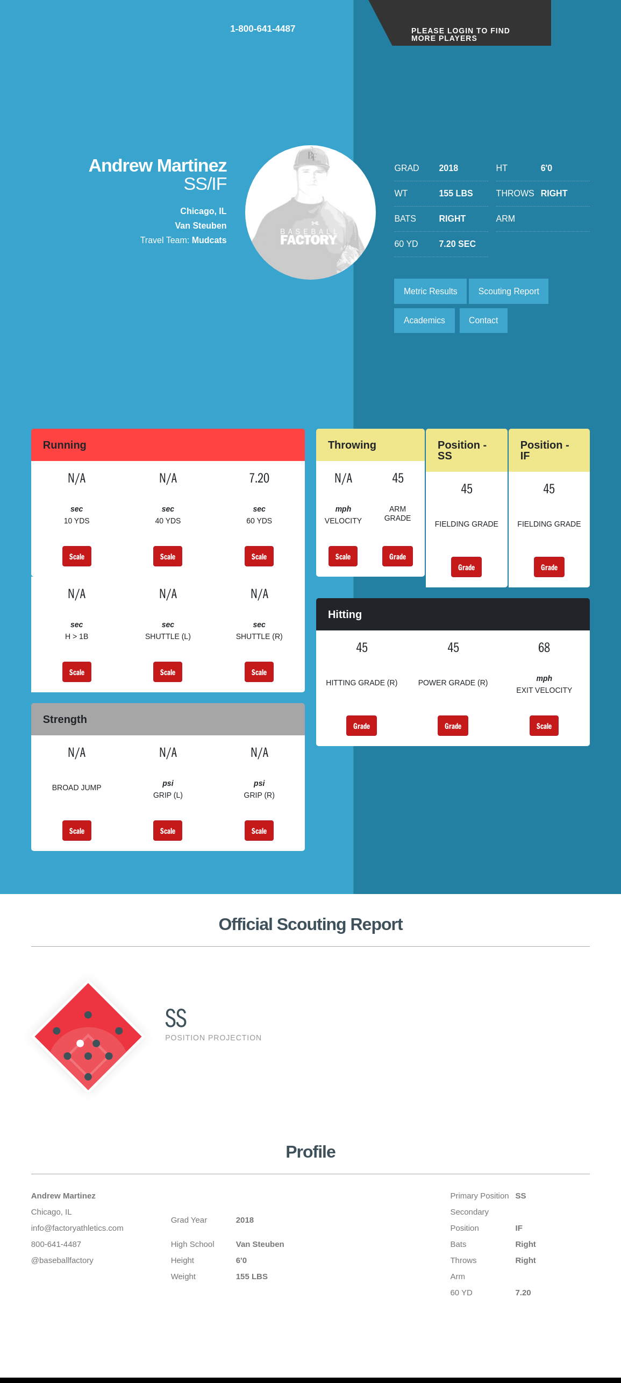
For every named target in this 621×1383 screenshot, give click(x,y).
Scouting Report (511, 291)
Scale (76, 557)
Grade (397, 557)
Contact (485, 321)
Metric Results (431, 291)
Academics (425, 321)
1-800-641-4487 (317, 31)
